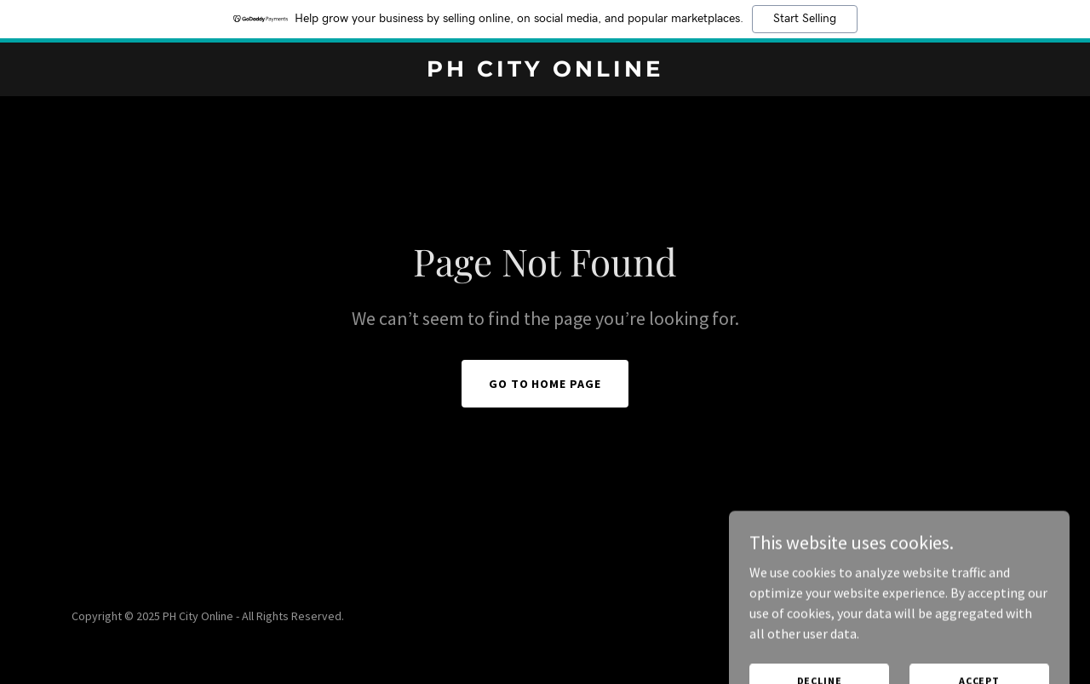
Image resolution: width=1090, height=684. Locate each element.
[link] (545, 71)
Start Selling (804, 19)
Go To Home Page (545, 383)
